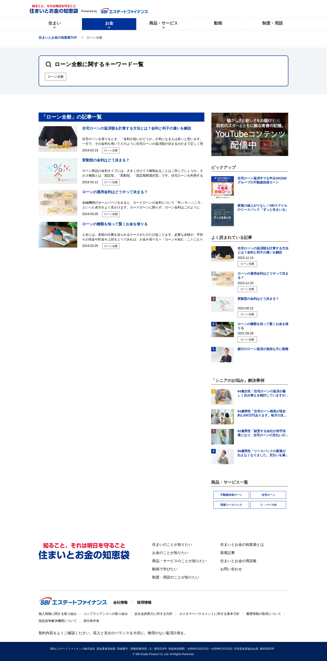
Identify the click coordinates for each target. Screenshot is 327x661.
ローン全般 (56, 76)
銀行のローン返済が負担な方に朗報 (263, 349)
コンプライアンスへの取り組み (105, 614)
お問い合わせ (231, 569)
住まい (54, 25)
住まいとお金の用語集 (238, 561)
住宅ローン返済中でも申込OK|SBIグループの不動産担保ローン (262, 180)
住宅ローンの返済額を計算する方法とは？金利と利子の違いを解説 (136, 128)
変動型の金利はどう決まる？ (105, 160)
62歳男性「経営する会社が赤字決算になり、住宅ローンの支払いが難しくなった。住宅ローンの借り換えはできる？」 (263, 433)
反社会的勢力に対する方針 (153, 614)
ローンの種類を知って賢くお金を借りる (115, 224)
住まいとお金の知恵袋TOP (58, 37)
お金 (109, 25)
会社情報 (120, 602)
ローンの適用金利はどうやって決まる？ (115, 192)
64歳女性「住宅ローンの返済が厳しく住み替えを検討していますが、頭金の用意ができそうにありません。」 (263, 393)
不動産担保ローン (231, 494)
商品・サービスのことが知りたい (179, 561)
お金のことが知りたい (170, 553)
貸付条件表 (91, 621)
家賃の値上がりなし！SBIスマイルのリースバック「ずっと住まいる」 (263, 207)
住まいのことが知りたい (172, 544)
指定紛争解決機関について (58, 621)
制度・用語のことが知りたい (175, 577)
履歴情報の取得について (263, 614)
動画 (218, 25)
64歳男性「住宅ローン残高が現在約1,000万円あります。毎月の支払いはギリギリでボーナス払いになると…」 (263, 413)
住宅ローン (268, 494)
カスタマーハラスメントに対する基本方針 (209, 614)
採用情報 (144, 602)
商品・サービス (163, 25)
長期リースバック (231, 504)
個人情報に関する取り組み (58, 614)
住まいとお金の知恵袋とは (242, 544)
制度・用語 (272, 25)
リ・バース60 (268, 504)
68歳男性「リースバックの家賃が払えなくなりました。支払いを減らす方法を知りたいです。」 (263, 453)
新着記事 (227, 553)
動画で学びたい (165, 569)
